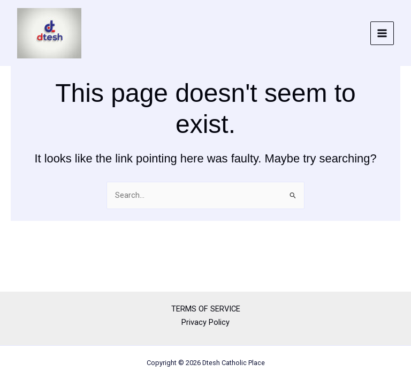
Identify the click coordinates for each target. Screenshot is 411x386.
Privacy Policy (205, 322)
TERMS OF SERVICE (205, 309)
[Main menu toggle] (382, 33)
